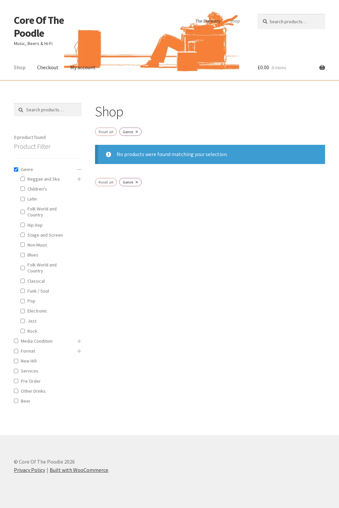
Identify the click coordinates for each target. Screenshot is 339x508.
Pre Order (31, 381)
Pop (31, 301)
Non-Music (37, 245)
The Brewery (207, 21)
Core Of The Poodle (39, 27)
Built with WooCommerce (79, 470)
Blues (32, 255)
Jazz (32, 321)
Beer (25, 401)
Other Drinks (33, 391)
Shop (235, 21)
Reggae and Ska (43, 179)
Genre (27, 169)
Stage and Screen (45, 235)
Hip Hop (35, 225)
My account (83, 67)
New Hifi (29, 361)
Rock (32, 331)
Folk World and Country (42, 212)
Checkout (48, 67)
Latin (32, 199)
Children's (37, 189)
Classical (36, 281)
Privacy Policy (29, 470)
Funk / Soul (38, 291)
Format (28, 351)
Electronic (37, 311)
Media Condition (37, 341)
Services (29, 371)
